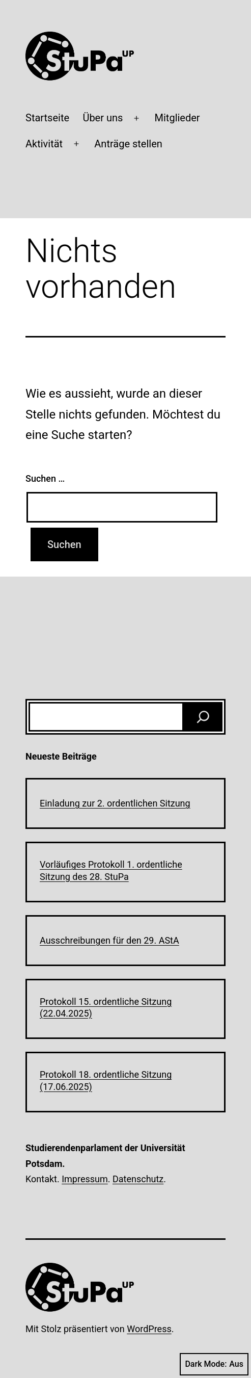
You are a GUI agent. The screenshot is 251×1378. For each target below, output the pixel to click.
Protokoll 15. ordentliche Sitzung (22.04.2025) (106, 1007)
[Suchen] (203, 717)
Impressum (85, 1179)
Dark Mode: (214, 1364)
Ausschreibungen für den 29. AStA (109, 940)
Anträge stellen (128, 144)
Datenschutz (138, 1179)
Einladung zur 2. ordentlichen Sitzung (115, 803)
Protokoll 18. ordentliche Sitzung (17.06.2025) (106, 1080)
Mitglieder (177, 118)
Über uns (102, 118)
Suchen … (45, 478)
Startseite (47, 118)
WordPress (149, 1328)
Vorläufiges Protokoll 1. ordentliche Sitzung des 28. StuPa (111, 870)
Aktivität (44, 144)
